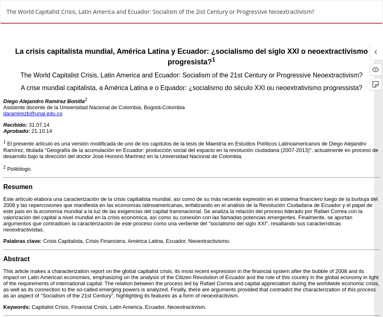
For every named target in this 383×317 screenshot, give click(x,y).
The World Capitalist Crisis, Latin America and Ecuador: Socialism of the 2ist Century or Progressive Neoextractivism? (160, 11)
